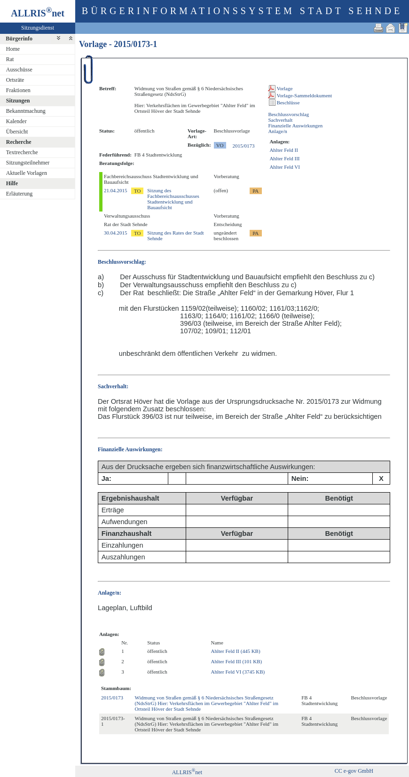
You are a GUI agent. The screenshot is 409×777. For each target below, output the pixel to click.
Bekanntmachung (26, 111)
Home (13, 49)
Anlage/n (277, 131)
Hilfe (12, 183)
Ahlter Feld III (284, 158)
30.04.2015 (115, 232)
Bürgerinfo (19, 38)
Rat (10, 59)
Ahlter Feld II (283, 150)
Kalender (16, 121)
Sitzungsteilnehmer (28, 162)
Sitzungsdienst (37, 27)
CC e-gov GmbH (354, 771)
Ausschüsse (19, 69)
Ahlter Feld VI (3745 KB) (238, 672)
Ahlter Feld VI (284, 167)
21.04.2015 (115, 190)
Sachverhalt (280, 120)
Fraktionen (18, 90)
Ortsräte (15, 80)
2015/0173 (244, 146)
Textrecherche (22, 152)
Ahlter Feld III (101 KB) (236, 661)
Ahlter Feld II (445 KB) (235, 651)
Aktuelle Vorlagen (26, 173)
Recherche (18, 142)
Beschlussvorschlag (288, 114)
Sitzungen (18, 100)
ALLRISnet (187, 772)
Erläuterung (19, 193)
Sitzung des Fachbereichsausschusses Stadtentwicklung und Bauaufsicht (173, 199)
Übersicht (17, 131)
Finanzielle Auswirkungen (295, 125)
